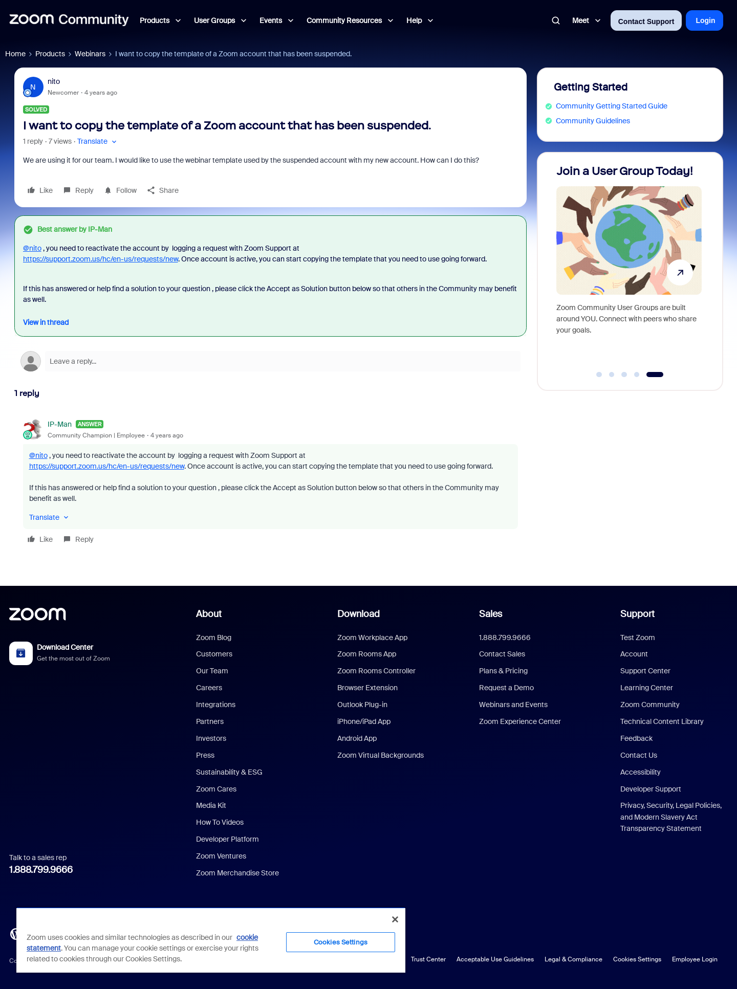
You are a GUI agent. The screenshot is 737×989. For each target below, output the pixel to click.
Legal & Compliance (573, 959)
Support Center (645, 670)
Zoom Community (650, 704)
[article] (270, 483)
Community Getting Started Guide (611, 106)
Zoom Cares (216, 789)
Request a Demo (506, 687)
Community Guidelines (593, 120)
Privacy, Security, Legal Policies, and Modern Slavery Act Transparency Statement (671, 817)
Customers (214, 653)
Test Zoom (637, 637)
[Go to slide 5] (655, 374)
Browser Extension (367, 687)
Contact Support (646, 21)
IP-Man (60, 424)
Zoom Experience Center (520, 721)
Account (634, 653)
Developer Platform (227, 839)
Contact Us (638, 755)
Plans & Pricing (503, 670)
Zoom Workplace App (372, 637)
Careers (209, 687)
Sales (490, 614)
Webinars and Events (513, 704)
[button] (98, 141)
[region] (210, 940)
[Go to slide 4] (636, 374)
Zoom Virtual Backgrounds (380, 755)
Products (50, 53)
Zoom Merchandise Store (237, 872)
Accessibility (640, 772)
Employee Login (695, 959)
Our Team (212, 670)
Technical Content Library (662, 721)
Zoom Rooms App (366, 653)
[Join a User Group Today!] (629, 267)
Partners (210, 721)
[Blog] (16, 933)
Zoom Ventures (221, 856)
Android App (357, 738)
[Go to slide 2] (611, 374)
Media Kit (211, 805)
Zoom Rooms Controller (376, 670)
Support (637, 614)
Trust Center (428, 959)
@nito (32, 248)
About (209, 614)
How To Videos (220, 822)
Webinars (90, 53)
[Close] (395, 919)
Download (358, 614)
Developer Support (650, 789)
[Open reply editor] (270, 361)
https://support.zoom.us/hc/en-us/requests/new (100, 258)
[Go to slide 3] (624, 374)
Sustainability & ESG (229, 772)
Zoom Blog (213, 637)
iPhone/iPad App (364, 721)
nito (54, 81)
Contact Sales (502, 653)
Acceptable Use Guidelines (495, 959)
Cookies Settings (637, 959)
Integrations (215, 704)
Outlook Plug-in (362, 704)
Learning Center (646, 687)
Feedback (636, 738)
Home (15, 53)
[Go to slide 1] (599, 374)
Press (205, 755)
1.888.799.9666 (41, 870)
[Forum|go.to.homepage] (69, 20)
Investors (211, 738)
